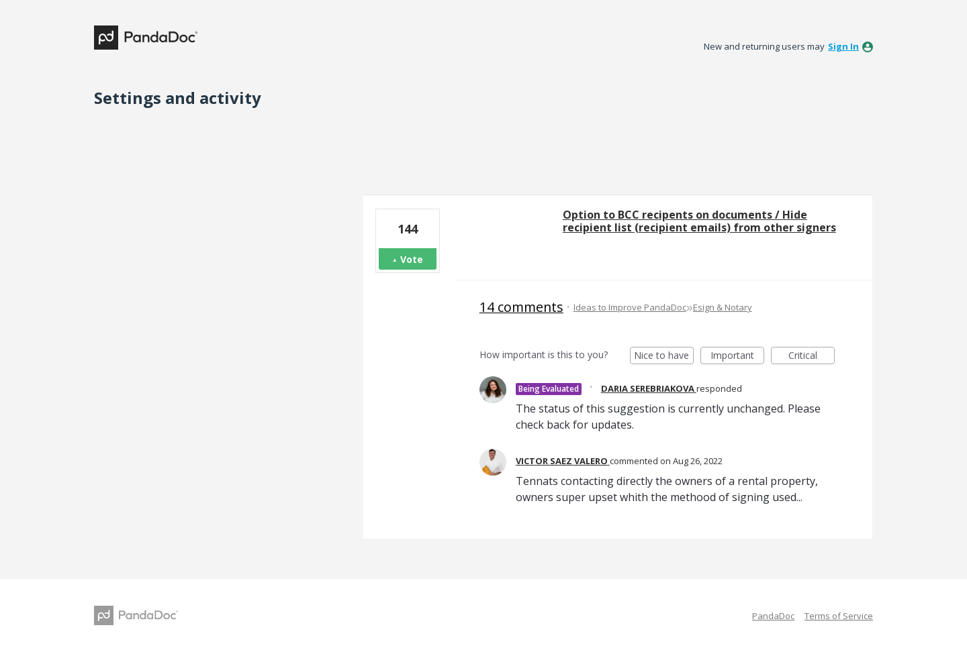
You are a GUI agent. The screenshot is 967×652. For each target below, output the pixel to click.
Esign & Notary (722, 307)
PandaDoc (773, 616)
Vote (411, 259)
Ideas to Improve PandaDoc (629, 307)
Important (737, 356)
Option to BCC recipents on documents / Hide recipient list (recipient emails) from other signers (699, 221)
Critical (811, 356)
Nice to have (664, 356)
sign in (843, 46)
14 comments (521, 307)
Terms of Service (838, 616)
